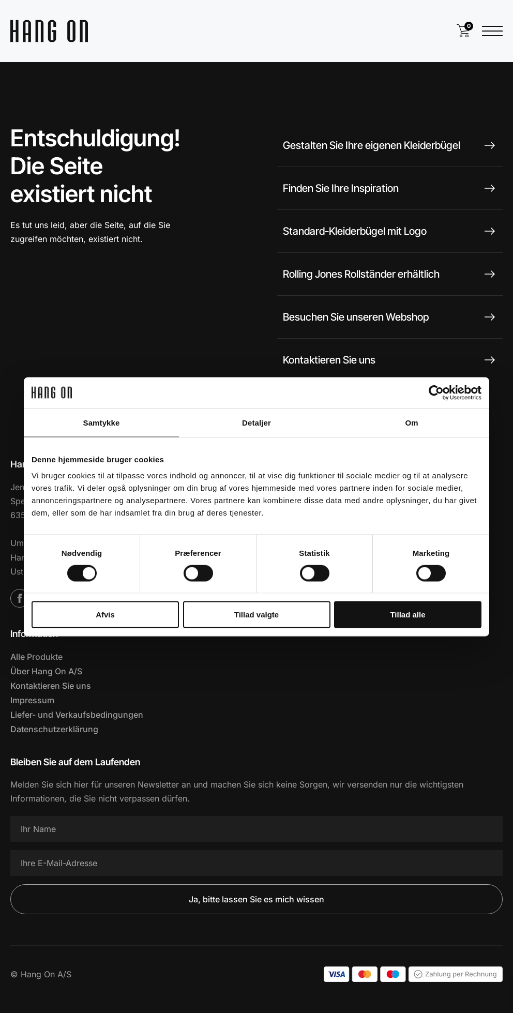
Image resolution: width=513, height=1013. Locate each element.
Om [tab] (411, 422)
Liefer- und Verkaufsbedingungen (76, 714)
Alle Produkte (36, 657)
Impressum (32, 700)
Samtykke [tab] (101, 422)
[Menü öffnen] (492, 31)
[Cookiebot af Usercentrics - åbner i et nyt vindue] (436, 392)
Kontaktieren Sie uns (50, 686)
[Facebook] (19, 598)
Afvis (105, 614)
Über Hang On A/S (46, 671)
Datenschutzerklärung (54, 729)
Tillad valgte (256, 614)
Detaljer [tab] (256, 422)
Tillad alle (407, 614)
